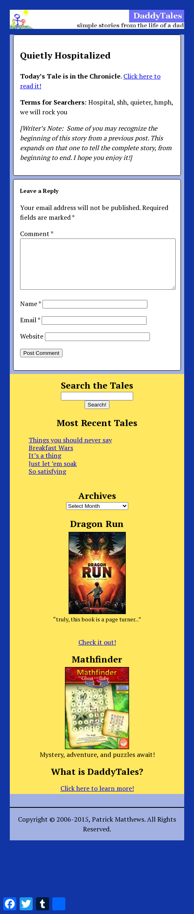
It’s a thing (45, 465)
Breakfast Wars (51, 457)
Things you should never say (70, 449)
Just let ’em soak (53, 473)
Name (30, 313)
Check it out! (97, 651)
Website (31, 345)
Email (30, 329)
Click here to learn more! (97, 798)
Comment (36, 233)
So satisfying (47, 481)
